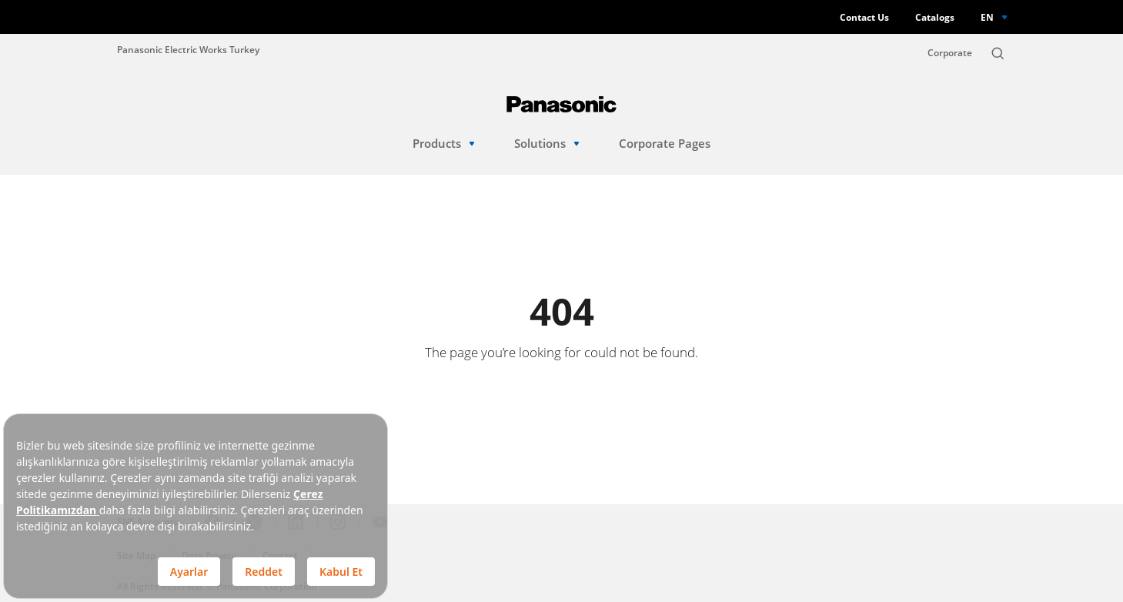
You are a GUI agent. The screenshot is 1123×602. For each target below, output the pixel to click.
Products (444, 143)
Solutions (547, 143)
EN (987, 17)
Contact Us (864, 17)
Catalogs (934, 17)
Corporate (949, 53)
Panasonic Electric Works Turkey (188, 49)
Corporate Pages (664, 143)
